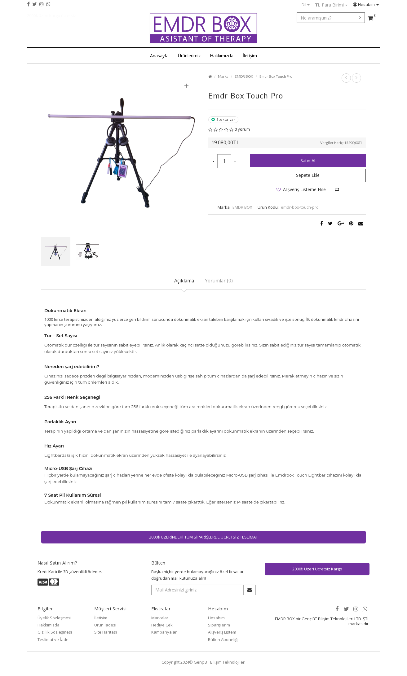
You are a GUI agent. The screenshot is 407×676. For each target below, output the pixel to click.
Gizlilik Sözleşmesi (55, 632)
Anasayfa (159, 56)
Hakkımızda (221, 56)
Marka (223, 76)
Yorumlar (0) (219, 280)
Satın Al (307, 161)
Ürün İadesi (105, 625)
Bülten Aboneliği (223, 639)
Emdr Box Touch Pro (275, 76)
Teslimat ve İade (53, 639)
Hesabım (366, 4)
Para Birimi (331, 5)
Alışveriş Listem (222, 632)
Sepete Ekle (308, 175)
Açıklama (184, 280)
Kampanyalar (164, 632)
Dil (306, 4)
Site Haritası (105, 632)
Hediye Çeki (162, 625)
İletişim (250, 56)
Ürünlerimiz (189, 56)
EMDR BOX (244, 76)
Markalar (159, 618)
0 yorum (242, 129)
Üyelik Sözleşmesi (54, 618)
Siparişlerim (219, 625)
